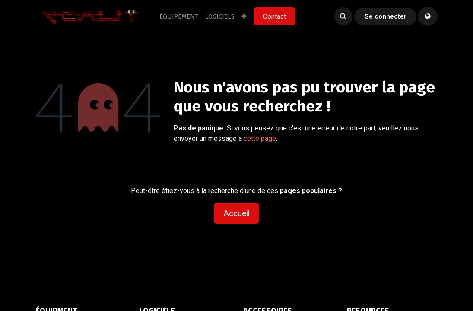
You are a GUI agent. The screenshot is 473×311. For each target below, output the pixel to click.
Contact (274, 16)
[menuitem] (179, 16)
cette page (260, 138)
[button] (343, 16)
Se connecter (385, 16)
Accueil (236, 213)
